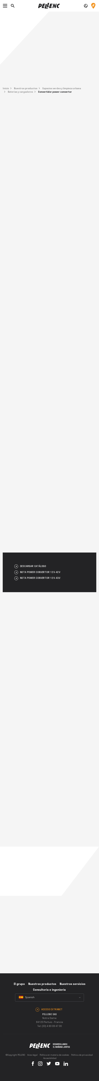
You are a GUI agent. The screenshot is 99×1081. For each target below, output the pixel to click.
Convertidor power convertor (55, 92)
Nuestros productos (25, 88)
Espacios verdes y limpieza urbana (61, 88)
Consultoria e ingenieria (49, 990)
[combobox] (49, 998)
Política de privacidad (82, 1055)
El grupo (19, 984)
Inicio (6, 88)
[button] (86, 5)
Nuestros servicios (72, 984)
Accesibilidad (49, 1058)
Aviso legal (32, 1055)
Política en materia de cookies (54, 1055)
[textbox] (49, 997)
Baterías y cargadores (20, 92)
